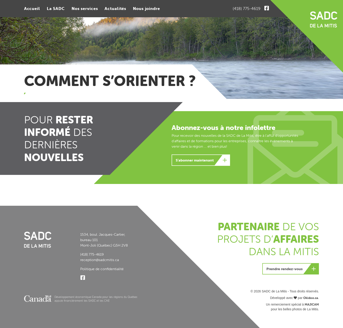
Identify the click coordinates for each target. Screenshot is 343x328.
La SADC (56, 8)
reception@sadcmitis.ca (99, 259)
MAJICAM (312, 304)
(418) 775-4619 (246, 8)
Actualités (115, 8)
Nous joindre (146, 8)
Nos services (85, 8)
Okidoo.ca (310, 298)
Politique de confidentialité (102, 269)
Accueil (32, 8)
